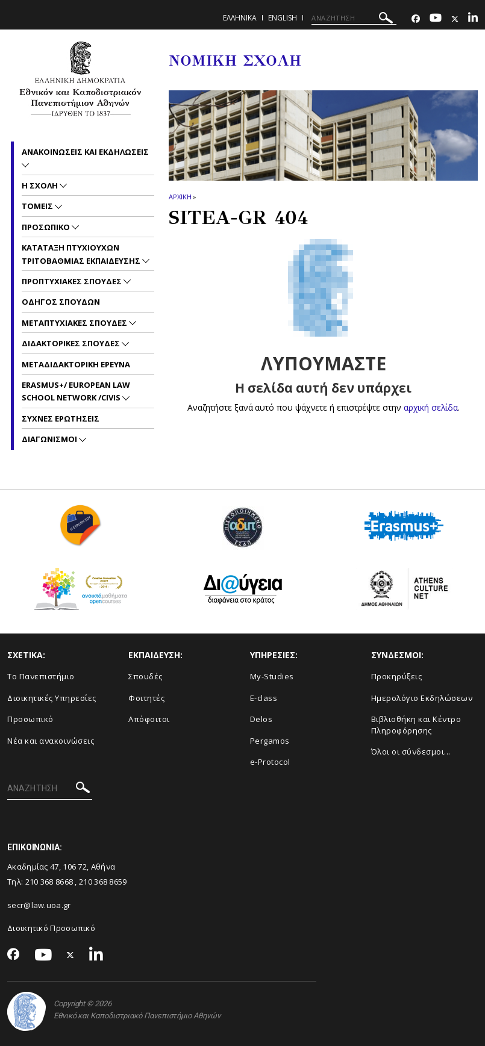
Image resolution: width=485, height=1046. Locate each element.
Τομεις (38, 206)
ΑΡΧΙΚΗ (180, 196)
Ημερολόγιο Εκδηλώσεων (422, 698)
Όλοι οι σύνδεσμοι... (411, 751)
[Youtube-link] (436, 19)
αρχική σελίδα (430, 407)
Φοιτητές (146, 698)
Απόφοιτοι (149, 719)
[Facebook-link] (415, 19)
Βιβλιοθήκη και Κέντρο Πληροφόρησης (416, 725)
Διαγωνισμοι (50, 439)
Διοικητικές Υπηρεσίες (51, 698)
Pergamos (270, 740)
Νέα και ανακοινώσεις (50, 740)
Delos (261, 719)
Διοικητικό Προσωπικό (51, 928)
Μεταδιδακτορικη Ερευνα (76, 364)
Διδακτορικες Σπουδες (72, 343)
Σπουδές (145, 676)
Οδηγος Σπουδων (61, 301)
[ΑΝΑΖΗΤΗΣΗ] (353, 18)
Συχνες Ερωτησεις (60, 418)
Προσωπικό (30, 719)
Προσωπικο (47, 227)
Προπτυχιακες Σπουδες (73, 281)
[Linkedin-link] (473, 19)
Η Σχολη (41, 185)
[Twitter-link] (454, 19)
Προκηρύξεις (396, 676)
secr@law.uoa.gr (39, 905)
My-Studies (272, 676)
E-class (264, 698)
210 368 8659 (103, 881)
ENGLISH (282, 18)
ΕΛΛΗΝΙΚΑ (240, 18)
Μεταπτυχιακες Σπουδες (75, 322)
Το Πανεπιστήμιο (41, 676)
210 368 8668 (49, 881)
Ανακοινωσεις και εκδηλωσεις (85, 151)
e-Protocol (270, 761)
